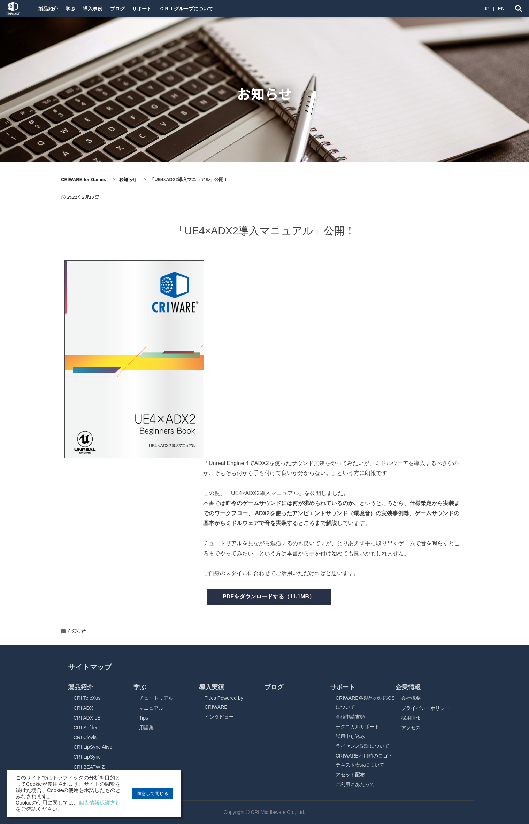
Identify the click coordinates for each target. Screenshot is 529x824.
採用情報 (411, 718)
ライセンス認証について (362, 746)
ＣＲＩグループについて (204, 8)
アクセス (411, 727)
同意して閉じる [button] (152, 793)
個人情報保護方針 (100, 803)
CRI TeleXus (87, 698)
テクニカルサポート (358, 726)
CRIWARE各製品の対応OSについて (365, 702)
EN (501, 8)
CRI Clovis (85, 737)
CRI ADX (83, 708)
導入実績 (211, 687)
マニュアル (151, 708)
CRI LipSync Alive (93, 747)
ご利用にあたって (355, 784)
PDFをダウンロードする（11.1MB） (269, 596)
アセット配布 (350, 774)
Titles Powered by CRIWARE (224, 702)
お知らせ (76, 631)
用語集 (146, 727)
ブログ (128, 8)
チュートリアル (156, 698)
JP (487, 8)
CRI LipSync (87, 757)
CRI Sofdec (86, 727)
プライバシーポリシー (425, 708)
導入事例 (100, 8)
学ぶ (74, 8)
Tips (143, 718)
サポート (157, 8)
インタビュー (219, 717)
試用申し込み (350, 736)
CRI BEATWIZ (89, 767)
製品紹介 (49, 8)
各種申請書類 (350, 717)
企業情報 (408, 687)
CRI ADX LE (87, 718)
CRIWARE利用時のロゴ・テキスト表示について (364, 760)
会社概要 (411, 698)
